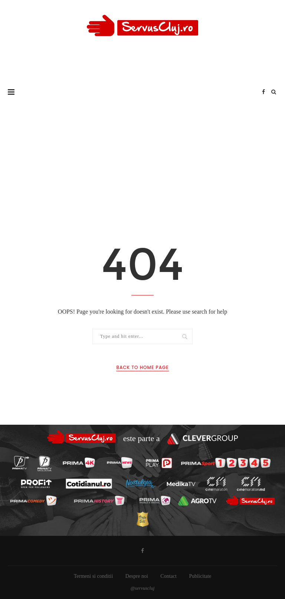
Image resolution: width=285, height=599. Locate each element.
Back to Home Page (142, 367)
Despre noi (136, 576)
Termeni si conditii (93, 576)
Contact (168, 576)
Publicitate (200, 576)
